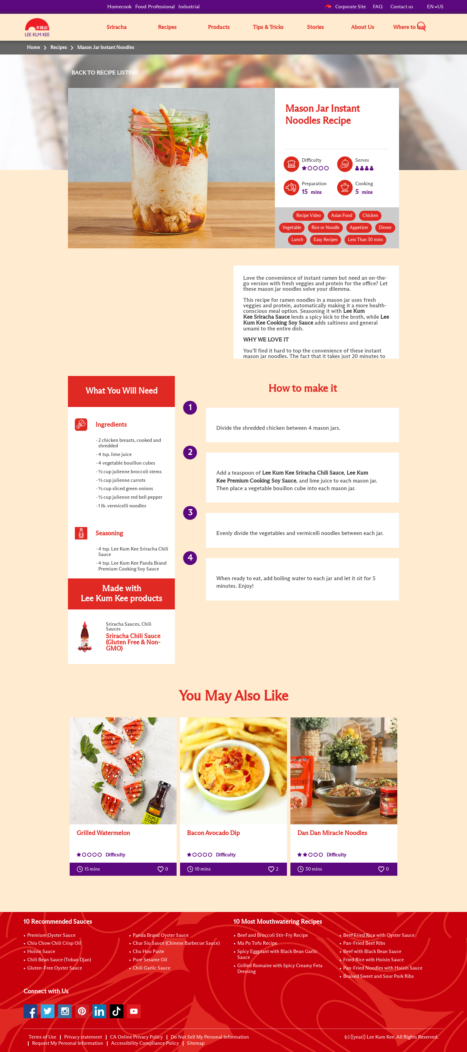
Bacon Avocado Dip (213, 833)
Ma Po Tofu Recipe (257, 943)
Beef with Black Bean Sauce (372, 951)
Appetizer (359, 228)
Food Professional (155, 6)
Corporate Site (345, 6)
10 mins (200, 869)
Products (219, 27)
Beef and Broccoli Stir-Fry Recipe (272, 935)
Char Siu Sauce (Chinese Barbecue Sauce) (176, 943)
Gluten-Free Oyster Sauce (54, 968)
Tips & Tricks (268, 27)
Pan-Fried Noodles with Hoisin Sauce (383, 968)
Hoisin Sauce (41, 951)
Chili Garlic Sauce (151, 968)
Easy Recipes (326, 240)
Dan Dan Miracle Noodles (332, 833)
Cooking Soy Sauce (290, 323)
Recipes (167, 27)
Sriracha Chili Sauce (319, 473)
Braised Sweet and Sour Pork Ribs (378, 976)
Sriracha (117, 27)
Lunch (297, 240)
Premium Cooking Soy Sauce (261, 481)
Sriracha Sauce (272, 317)
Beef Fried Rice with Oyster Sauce (379, 935)
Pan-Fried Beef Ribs (364, 943)
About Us (362, 27)
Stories (315, 27)
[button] (445, 27)
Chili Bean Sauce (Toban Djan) (59, 959)
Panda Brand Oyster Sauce (161, 935)
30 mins (311, 869)
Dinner (385, 228)
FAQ (378, 6)
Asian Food (341, 216)
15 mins (90, 869)
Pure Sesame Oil (150, 959)
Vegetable (291, 228)
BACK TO (84, 73)
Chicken (370, 216)
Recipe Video (308, 216)
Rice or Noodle (325, 228)
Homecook (119, 6)
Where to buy (409, 27)
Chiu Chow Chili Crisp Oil (54, 943)
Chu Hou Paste (148, 951)
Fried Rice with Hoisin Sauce (373, 959)
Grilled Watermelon (103, 833)
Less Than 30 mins (365, 240)
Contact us (401, 6)
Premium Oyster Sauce (51, 935)
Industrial (189, 6)
